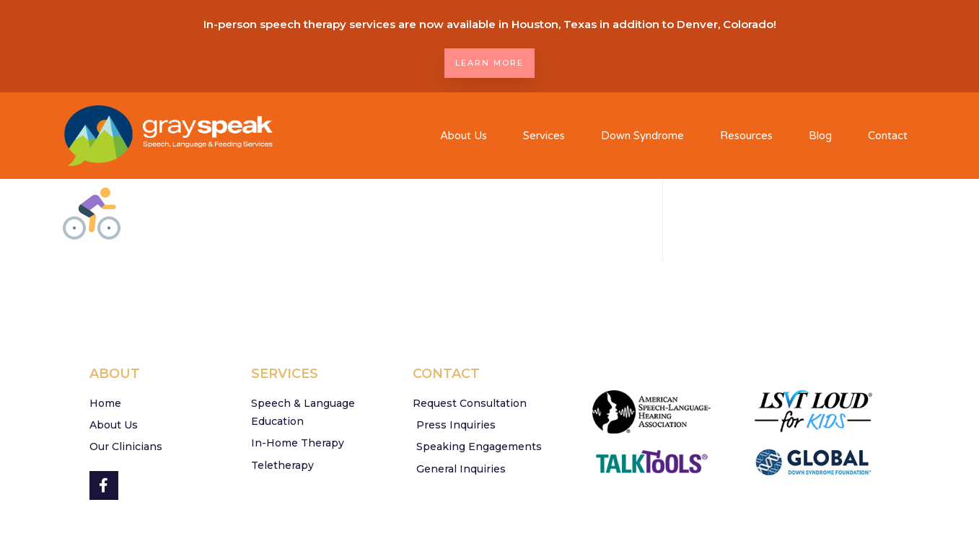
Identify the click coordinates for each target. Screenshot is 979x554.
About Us (463, 135)
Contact (888, 135)
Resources (746, 135)
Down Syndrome (642, 135)
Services (544, 135)
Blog (820, 135)
